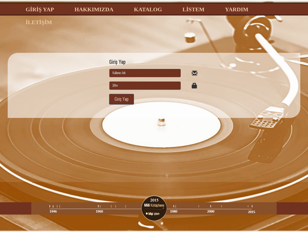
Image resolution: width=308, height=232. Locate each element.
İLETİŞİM (39, 22)
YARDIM (236, 9)
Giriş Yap (121, 99)
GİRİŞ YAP (40, 9)
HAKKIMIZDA (93, 9)
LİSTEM (193, 9)
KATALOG (148, 9)
